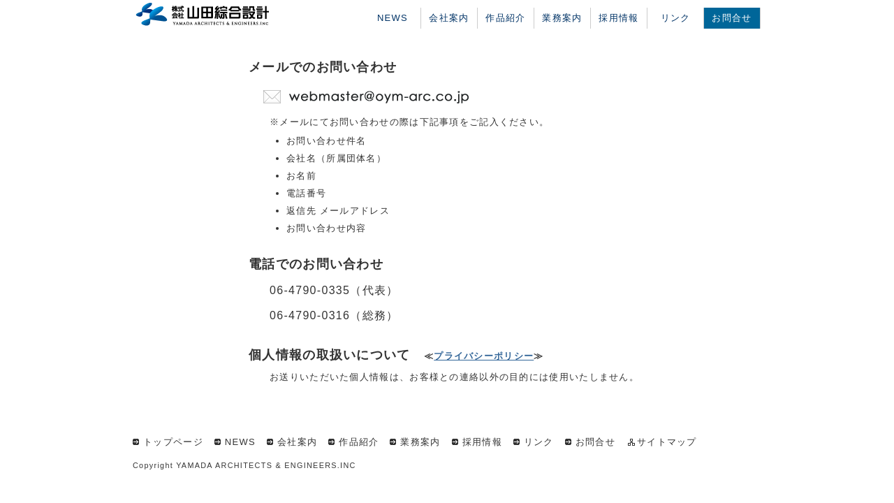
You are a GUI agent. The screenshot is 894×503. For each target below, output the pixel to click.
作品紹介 (505, 18)
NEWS (392, 18)
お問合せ (732, 18)
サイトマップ (667, 442)
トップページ (173, 442)
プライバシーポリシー (484, 356)
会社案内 (449, 18)
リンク (676, 18)
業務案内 (562, 18)
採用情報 (618, 18)
